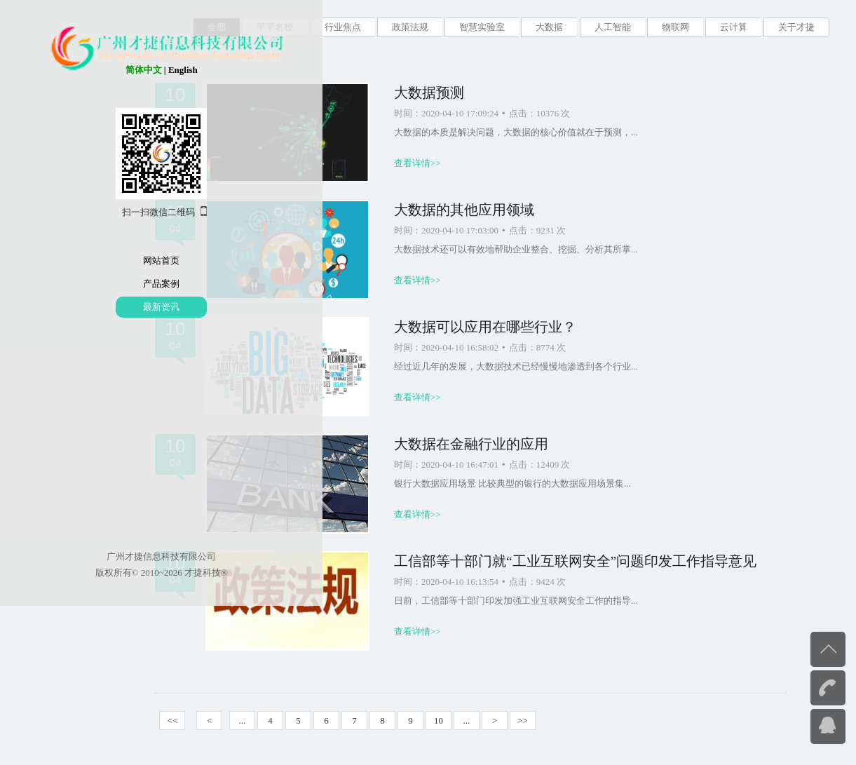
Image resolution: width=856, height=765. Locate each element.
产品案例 (86, 283)
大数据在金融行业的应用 (509, 444)
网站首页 (86, 260)
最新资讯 (86, 307)
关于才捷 (796, 27)
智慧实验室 (482, 27)
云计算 (733, 27)
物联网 (675, 27)
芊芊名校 (275, 27)
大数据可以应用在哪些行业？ (523, 327)
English (107, 70)
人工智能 (613, 27)
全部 (217, 27)
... (280, 720)
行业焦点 (343, 27)
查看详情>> (455, 163)
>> (560, 720)
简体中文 (68, 70)
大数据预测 (467, 93)
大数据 (549, 27)
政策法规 (410, 27)
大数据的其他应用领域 (502, 210)
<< (210, 720)
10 (476, 720)
